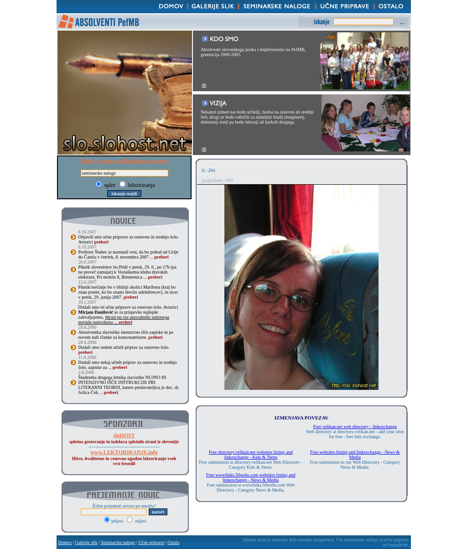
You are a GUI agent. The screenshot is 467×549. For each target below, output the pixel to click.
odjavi (137, 520)
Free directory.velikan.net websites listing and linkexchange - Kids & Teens (251, 455)
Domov (65, 542)
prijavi (114, 520)
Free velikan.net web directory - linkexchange (355, 426)
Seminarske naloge (118, 542)
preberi (101, 241)
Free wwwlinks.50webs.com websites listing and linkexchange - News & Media (251, 477)
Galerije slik (86, 542)
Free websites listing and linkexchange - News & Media (355, 455)
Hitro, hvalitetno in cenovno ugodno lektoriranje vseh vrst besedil (124, 458)
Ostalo (173, 542)
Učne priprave (152, 542)
